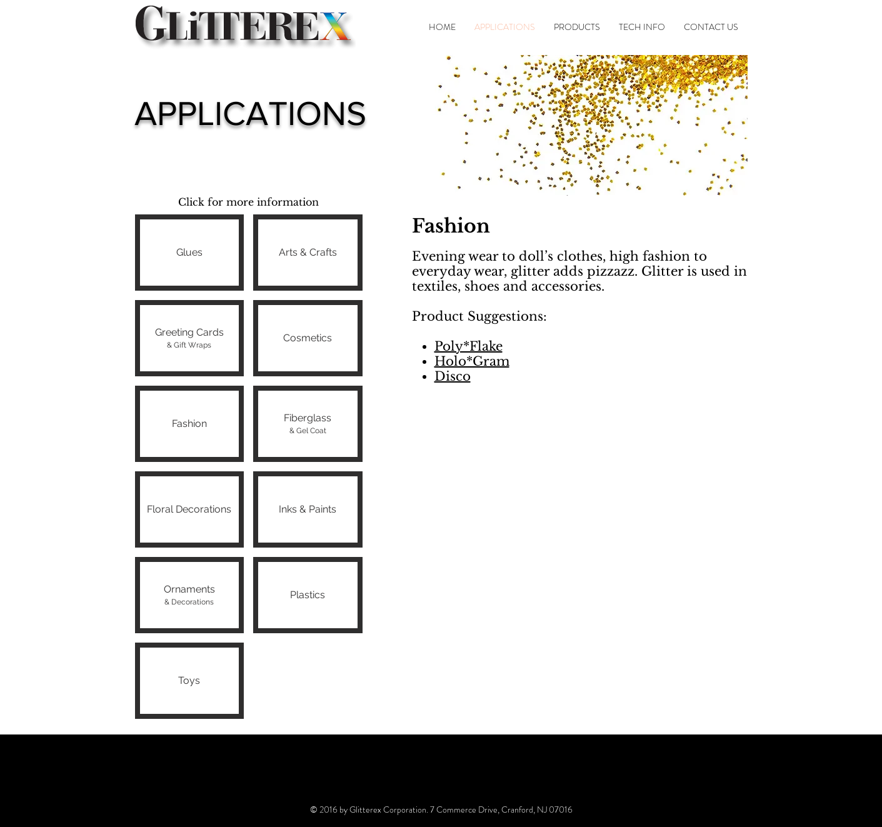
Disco (452, 376)
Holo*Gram (471, 361)
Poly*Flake (468, 346)
